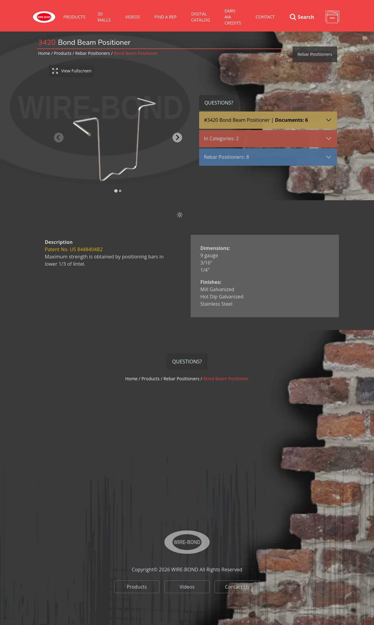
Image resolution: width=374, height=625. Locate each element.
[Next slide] (177, 137)
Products (74, 17)
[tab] (115, 191)
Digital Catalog (200, 17)
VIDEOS (132, 17)
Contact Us (237, 601)
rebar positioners (92, 53)
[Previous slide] (59, 137)
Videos (187, 601)
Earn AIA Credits (233, 17)
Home (44, 53)
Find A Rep (166, 17)
